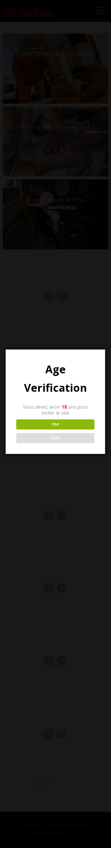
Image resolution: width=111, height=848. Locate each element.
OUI (55, 424)
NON (55, 438)
